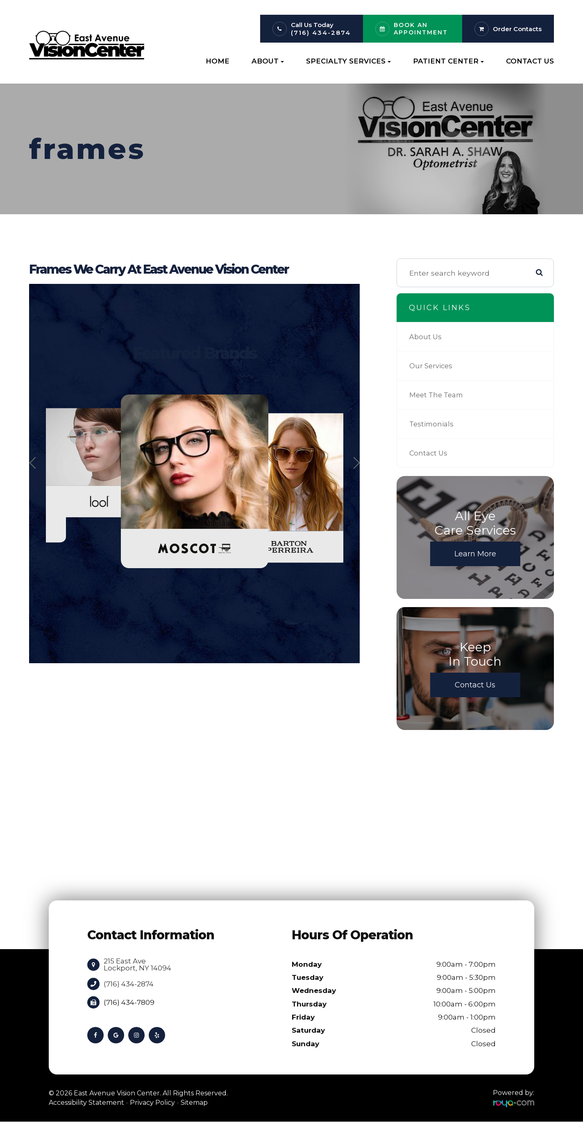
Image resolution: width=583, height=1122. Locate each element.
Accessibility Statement (86, 1102)
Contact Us (530, 61)
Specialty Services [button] (348, 61)
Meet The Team (438, 394)
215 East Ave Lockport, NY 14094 (137, 964)
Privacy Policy (152, 1102)
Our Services (432, 365)
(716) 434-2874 (321, 32)
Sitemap (194, 1102)
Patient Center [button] (448, 61)
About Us (426, 336)
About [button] (268, 61)
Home (217, 61)
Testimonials (432, 423)
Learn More (475, 553)
